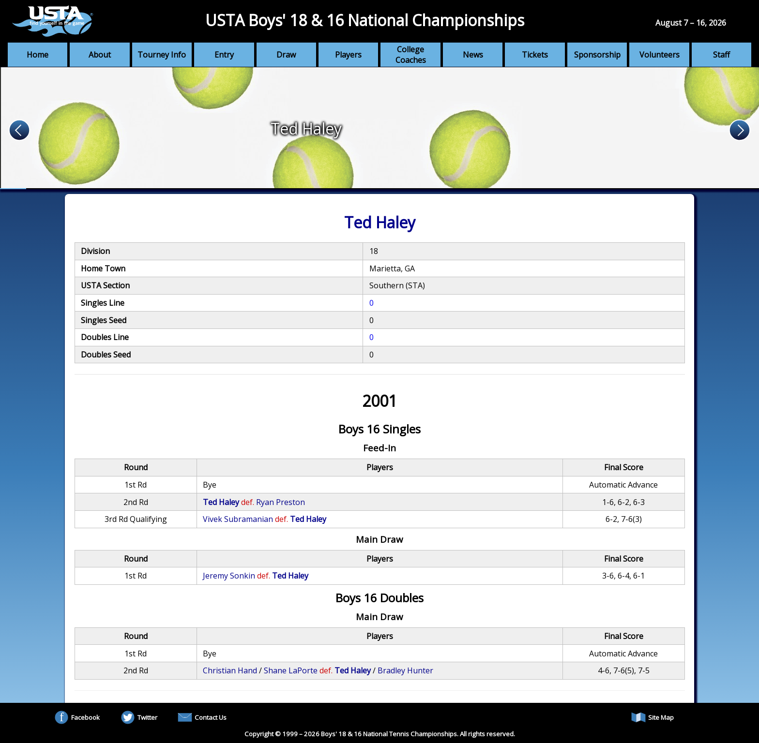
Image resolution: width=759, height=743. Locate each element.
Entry (224, 54)
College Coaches (410, 54)
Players (348, 54)
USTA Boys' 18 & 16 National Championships (364, 20)
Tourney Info (161, 54)
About (100, 54)
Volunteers (659, 54)
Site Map (652, 717)
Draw (286, 54)
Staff (721, 54)
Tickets (535, 54)
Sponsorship (597, 54)
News (473, 54)
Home (37, 54)
